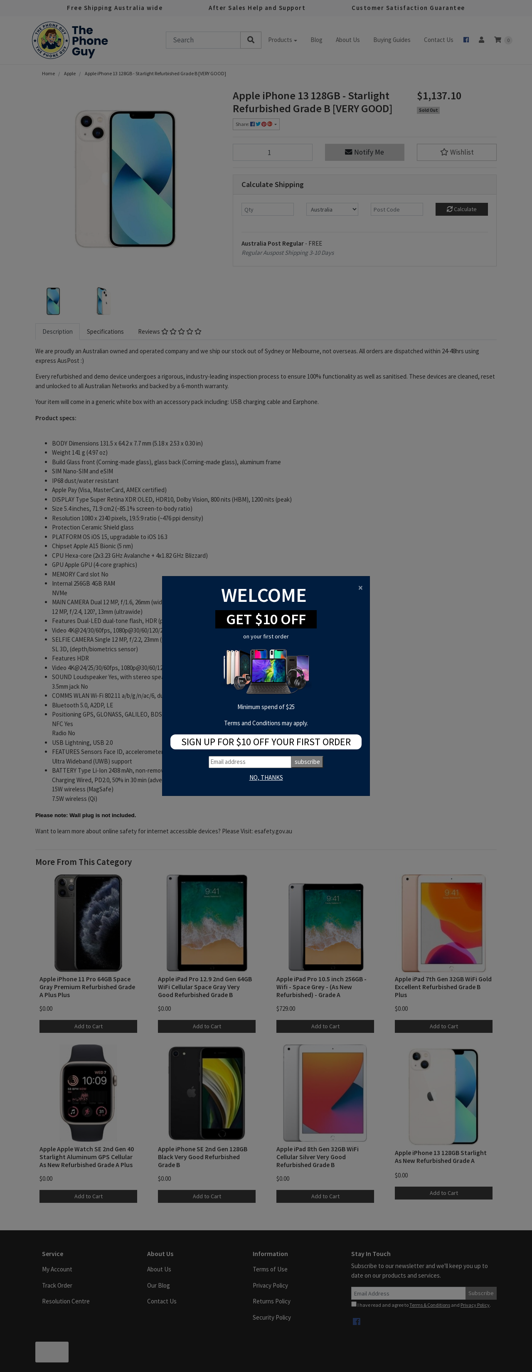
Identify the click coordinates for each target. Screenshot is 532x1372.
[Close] (360, 587)
